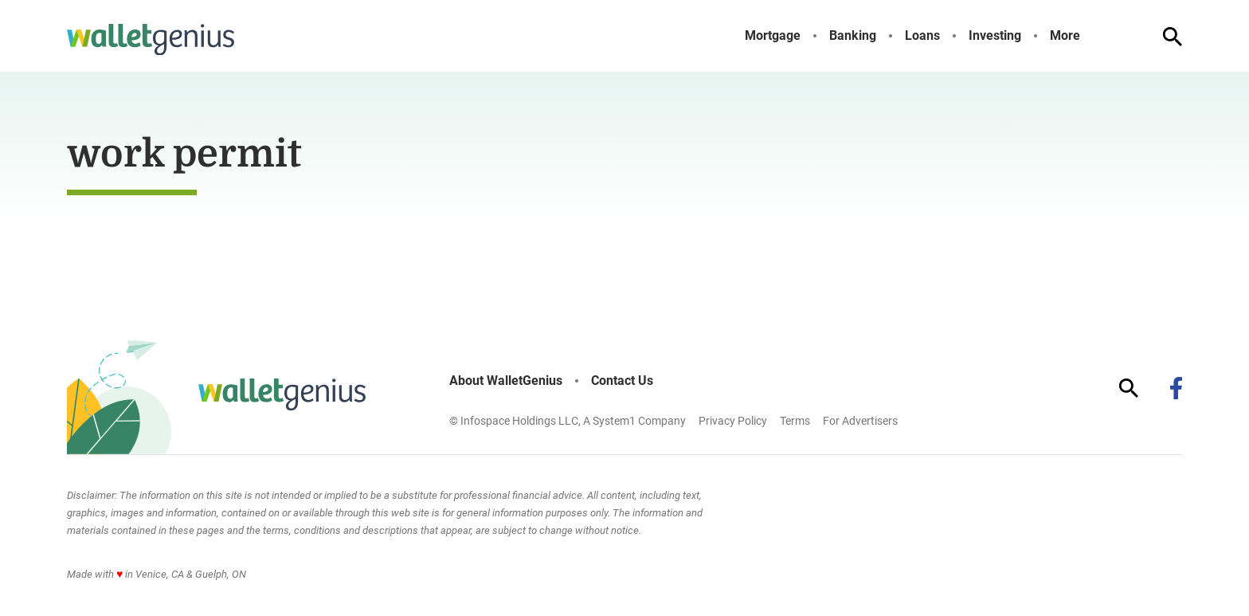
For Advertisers (860, 420)
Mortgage (773, 36)
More (1065, 36)
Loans (922, 36)
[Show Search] (1172, 36)
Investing (995, 36)
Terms (795, 420)
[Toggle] (1093, 35)
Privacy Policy (733, 420)
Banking (852, 36)
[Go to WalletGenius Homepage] (150, 40)
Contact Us (622, 381)
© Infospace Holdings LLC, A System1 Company (567, 420)
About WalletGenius (505, 381)
